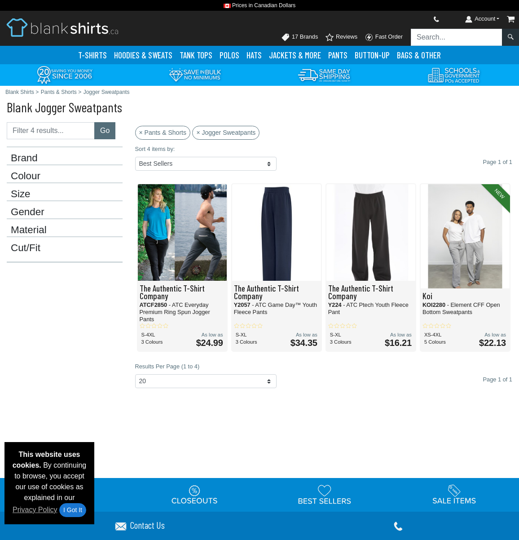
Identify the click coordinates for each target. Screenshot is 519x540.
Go (105, 130)
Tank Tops (196, 55)
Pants (337, 55)
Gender (27, 212)
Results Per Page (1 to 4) (167, 366)
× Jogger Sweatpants (225, 132)
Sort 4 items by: (155, 149)
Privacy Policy (35, 509)
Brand (24, 158)
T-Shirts (92, 55)
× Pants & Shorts (162, 132)
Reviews (341, 37)
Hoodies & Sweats (143, 55)
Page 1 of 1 (497, 379)
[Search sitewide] (456, 37)
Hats (254, 55)
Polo (229, 55)
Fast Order (384, 37)
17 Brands (299, 37)
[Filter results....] (51, 130)
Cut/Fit (25, 248)
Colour (25, 176)
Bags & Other (419, 55)
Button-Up (372, 55)
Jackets (295, 55)
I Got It (72, 509)
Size (21, 194)
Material (29, 230)
